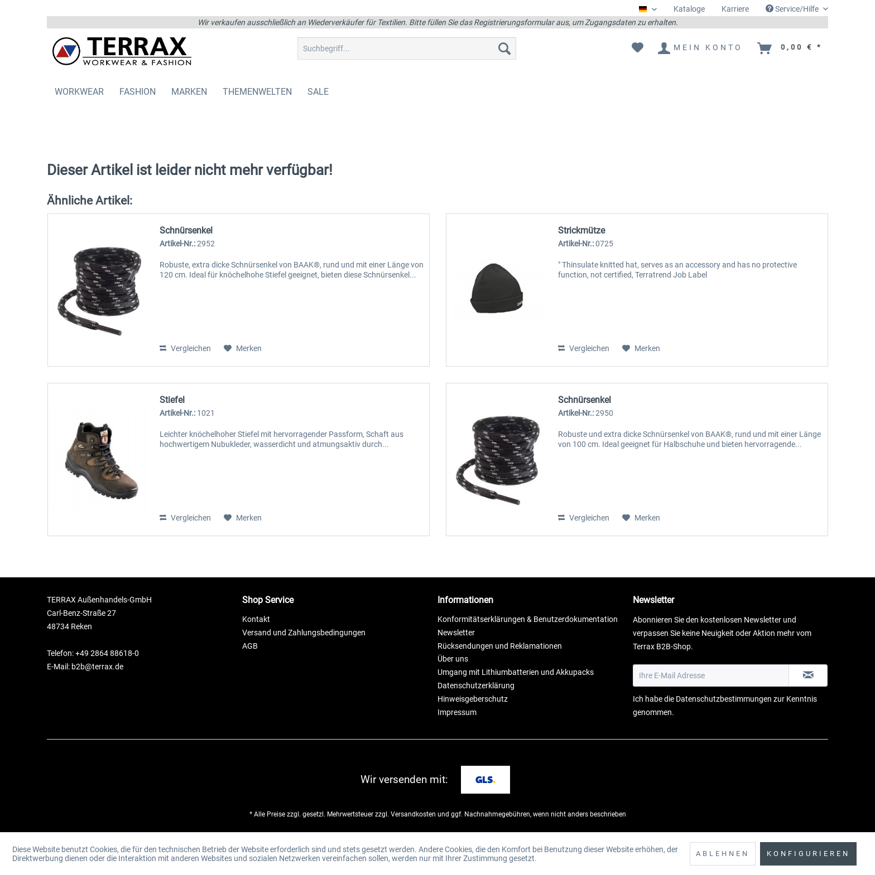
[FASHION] (138, 91)
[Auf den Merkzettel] (243, 348)
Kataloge (689, 8)
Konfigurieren (808, 853)
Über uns (453, 658)
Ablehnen (722, 853)
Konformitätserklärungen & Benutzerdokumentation (528, 619)
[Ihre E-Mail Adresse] (711, 675)
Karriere (735, 8)
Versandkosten (413, 814)
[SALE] (318, 91)
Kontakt (256, 619)
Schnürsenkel (186, 230)
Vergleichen (185, 348)
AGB (250, 645)
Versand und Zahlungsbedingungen (304, 632)
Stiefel (172, 400)
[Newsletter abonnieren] (808, 675)
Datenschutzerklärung (476, 685)
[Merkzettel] (637, 48)
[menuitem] (689, 9)
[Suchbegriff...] (406, 48)
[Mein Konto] (700, 48)
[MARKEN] (189, 91)
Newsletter (456, 632)
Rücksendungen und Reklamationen (500, 645)
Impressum (457, 712)
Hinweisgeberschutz (473, 698)
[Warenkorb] (790, 48)
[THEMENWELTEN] (257, 91)
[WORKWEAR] (79, 91)
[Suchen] (504, 48)
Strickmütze (581, 230)
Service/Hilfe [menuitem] (793, 8)
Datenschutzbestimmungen (724, 698)
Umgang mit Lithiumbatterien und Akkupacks (516, 672)
